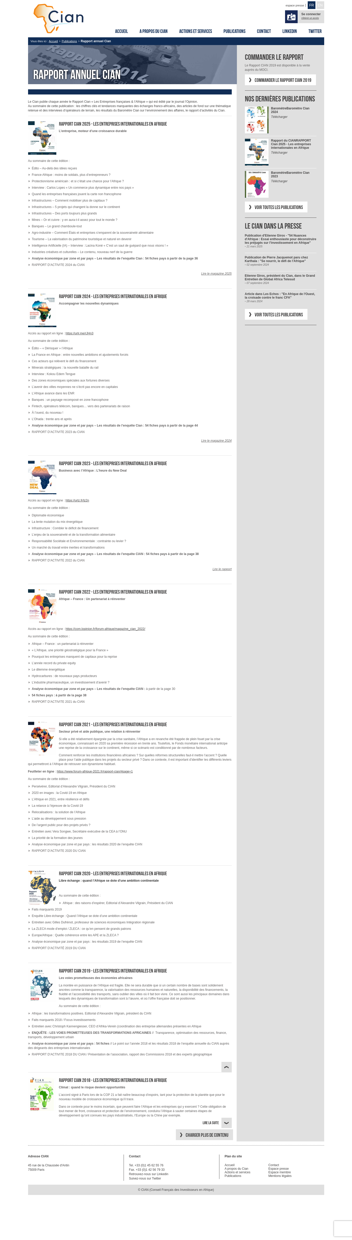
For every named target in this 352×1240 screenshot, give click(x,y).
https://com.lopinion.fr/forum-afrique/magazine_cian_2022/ (105, 629)
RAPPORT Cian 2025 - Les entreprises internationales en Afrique (291, 144)
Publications (234, 31)
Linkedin (289, 31)
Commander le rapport (274, 57)
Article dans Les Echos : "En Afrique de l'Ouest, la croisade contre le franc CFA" (280, 295)
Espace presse (278, 1168)
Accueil (121, 31)
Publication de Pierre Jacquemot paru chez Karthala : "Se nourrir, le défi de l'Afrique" (276, 259)
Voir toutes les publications (279, 207)
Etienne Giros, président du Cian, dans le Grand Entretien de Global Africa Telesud (280, 277)
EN (320, 5)
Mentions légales (279, 1176)
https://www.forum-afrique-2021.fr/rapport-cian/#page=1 (95, 771)
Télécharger (279, 117)
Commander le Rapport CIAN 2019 (283, 80)
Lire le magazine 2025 (216, 273)
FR (311, 5)
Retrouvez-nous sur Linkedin (148, 1174)
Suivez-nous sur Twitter (145, 1178)
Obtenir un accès (310, 18)
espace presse (295, 5)
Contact (264, 31)
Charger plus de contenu (207, 1135)
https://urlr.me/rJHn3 (79, 333)
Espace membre (279, 1172)
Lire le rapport (221, 569)
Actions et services (195, 31)
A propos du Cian (154, 31)
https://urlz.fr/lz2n (77, 500)
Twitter (315, 31)
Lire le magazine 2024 (216, 441)
